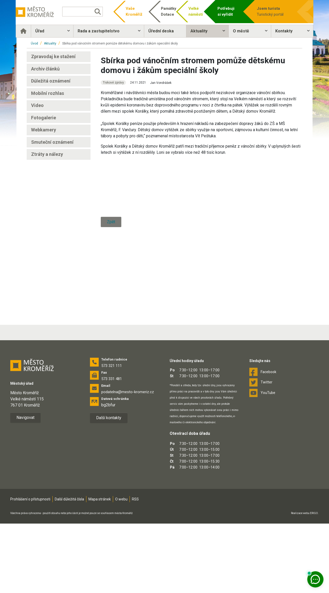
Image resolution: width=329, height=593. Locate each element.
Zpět (111, 327)
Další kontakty (108, 487)
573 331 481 (111, 448)
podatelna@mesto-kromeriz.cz (127, 461)
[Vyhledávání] (88, 11)
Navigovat (25, 486)
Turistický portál (267, 11)
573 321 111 (111, 435)
